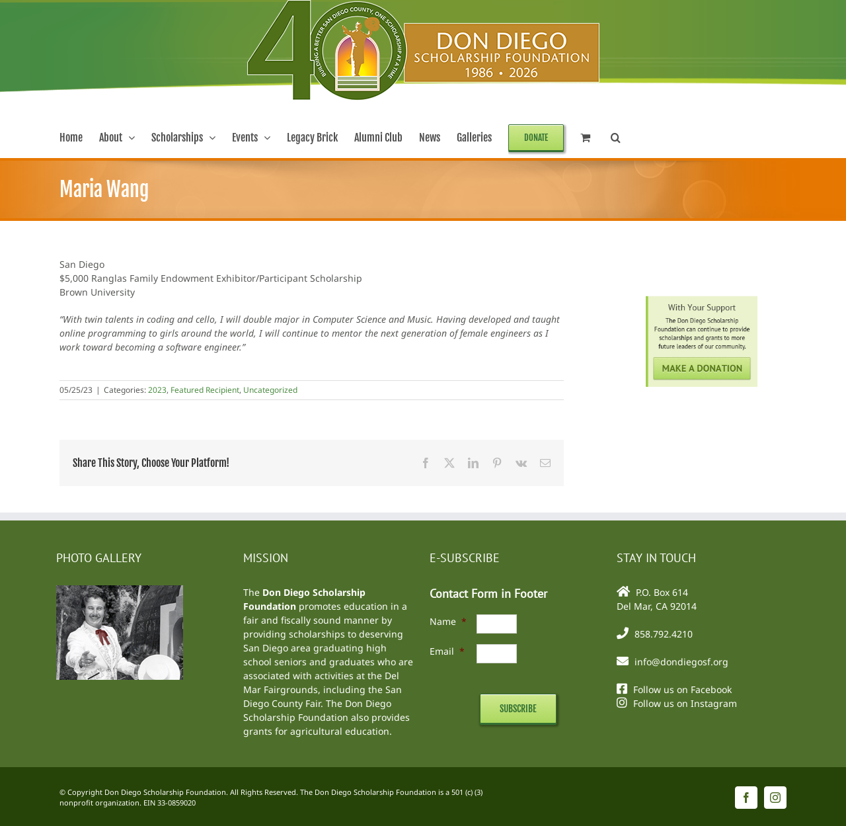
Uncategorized (270, 389)
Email (447, 651)
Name (448, 621)
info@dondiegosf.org (681, 661)
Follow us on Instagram (685, 703)
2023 (157, 389)
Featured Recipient (205, 389)
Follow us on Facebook (682, 689)
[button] (616, 137)
